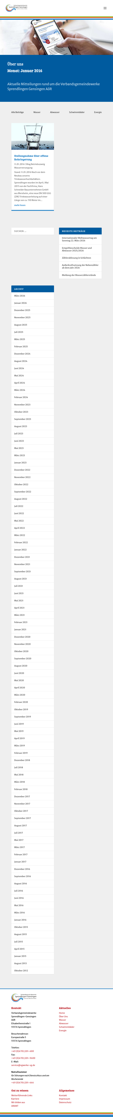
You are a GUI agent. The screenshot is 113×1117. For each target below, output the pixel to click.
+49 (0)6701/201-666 (22, 1084)
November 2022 (22, 479)
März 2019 (19, 747)
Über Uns (63, 1018)
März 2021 (19, 617)
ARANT (14, 1107)
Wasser (36, 114)
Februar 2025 (21, 348)
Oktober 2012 (21, 972)
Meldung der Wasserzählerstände (79, 277)
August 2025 (20, 326)
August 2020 (20, 667)
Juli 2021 (18, 587)
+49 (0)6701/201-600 (22, 1053)
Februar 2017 (21, 856)
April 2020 (19, 689)
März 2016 (19, 914)
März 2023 (19, 457)
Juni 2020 (19, 675)
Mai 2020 (19, 682)
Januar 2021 (20, 631)
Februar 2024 (21, 399)
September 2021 (22, 573)
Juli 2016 (18, 892)
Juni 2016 (19, 899)
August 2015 (20, 936)
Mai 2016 (19, 907)
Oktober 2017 (21, 812)
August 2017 (20, 827)
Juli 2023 (18, 435)
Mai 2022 (19, 522)
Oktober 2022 (21, 486)
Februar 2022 (21, 544)
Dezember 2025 (22, 312)
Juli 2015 (18, 943)
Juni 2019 (19, 725)
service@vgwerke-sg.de (23, 1067)
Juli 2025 (18, 334)
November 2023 (22, 406)
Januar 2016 (20, 921)
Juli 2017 (18, 834)
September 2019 (22, 718)
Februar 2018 (21, 791)
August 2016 (20, 885)
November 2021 (22, 566)
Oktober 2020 (21, 653)
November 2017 (22, 805)
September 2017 (22, 820)
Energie (98, 114)
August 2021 (20, 580)
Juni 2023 (19, 442)
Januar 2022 (20, 551)
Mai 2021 (18, 602)
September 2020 (22, 660)
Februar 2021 (21, 624)
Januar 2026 (20, 304)
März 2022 (19, 537)
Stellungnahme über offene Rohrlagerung (31, 159)
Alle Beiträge (17, 114)
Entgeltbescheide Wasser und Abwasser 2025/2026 (77, 251)
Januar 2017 (20, 863)
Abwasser (54, 114)
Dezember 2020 (22, 638)
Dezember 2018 (22, 762)
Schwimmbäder (77, 114)
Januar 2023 (20, 464)
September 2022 (22, 493)
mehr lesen (19, 207)
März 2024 (19, 392)
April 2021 (19, 609)
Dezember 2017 (22, 798)
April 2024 (19, 384)
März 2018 (19, 783)
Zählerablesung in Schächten (76, 259)
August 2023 (20, 428)
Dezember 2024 (22, 355)
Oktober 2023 (21, 413)
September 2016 (22, 878)
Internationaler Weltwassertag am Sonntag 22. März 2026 (79, 241)
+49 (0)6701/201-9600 (23, 1060)
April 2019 (19, 740)
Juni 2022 (19, 515)
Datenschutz (65, 1104)
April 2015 (19, 950)
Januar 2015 (20, 958)
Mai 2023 (19, 450)
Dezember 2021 (22, 559)
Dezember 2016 (22, 871)
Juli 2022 (18, 508)
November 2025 (22, 319)
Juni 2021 (19, 595)
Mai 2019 (19, 733)
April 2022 (19, 529)
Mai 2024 (19, 377)
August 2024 (20, 363)
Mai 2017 (18, 842)
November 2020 (22, 646)
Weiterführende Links (21, 1097)
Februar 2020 (21, 704)
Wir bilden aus (18, 1104)
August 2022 (20, 500)
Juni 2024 (19, 370)
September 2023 (22, 421)
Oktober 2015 (21, 929)
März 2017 (19, 849)
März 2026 (19, 297)
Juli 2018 (18, 769)
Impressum (64, 1100)
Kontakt (63, 1097)
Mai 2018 (19, 776)
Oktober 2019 (21, 711)
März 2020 (19, 696)
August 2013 (20, 965)
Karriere (15, 1100)
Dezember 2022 (22, 471)
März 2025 (19, 341)
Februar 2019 (21, 754)
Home (62, 1014)
